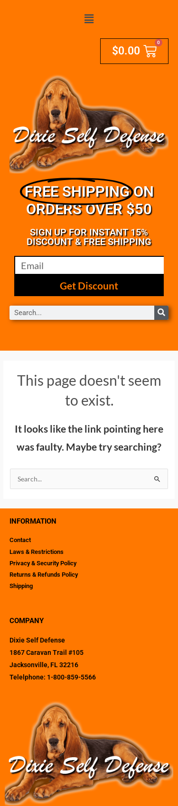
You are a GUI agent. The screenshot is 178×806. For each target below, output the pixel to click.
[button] (89, 19)
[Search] (161, 313)
